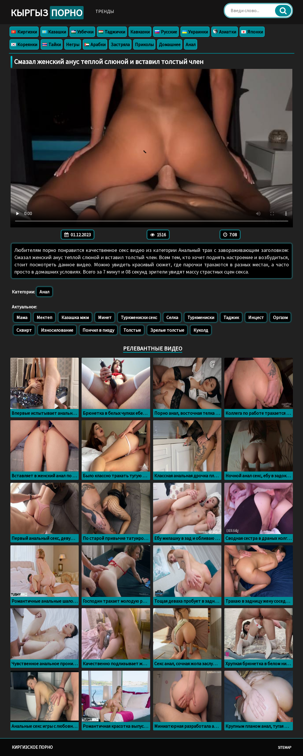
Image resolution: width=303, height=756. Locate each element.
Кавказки (140, 32)
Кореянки (24, 44)
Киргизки (24, 32)
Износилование (57, 330)
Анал (190, 44)
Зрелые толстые (167, 330)
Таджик (231, 317)
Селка (172, 317)
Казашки (54, 32)
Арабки (95, 44)
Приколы (144, 44)
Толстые (132, 330)
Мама (21, 317)
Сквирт (24, 330)
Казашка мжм (75, 317)
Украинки (195, 32)
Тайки (51, 44)
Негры (72, 44)
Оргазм (280, 317)
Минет (105, 317)
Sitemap (284, 747)
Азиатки (224, 32)
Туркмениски (200, 317)
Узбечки (82, 32)
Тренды (104, 11)
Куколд (200, 330)
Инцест (256, 317)
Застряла (120, 44)
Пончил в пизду (98, 330)
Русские (166, 32)
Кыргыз (47, 12)
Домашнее (169, 44)
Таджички (112, 32)
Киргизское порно (32, 747)
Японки (252, 32)
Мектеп (44, 317)
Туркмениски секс (139, 317)
